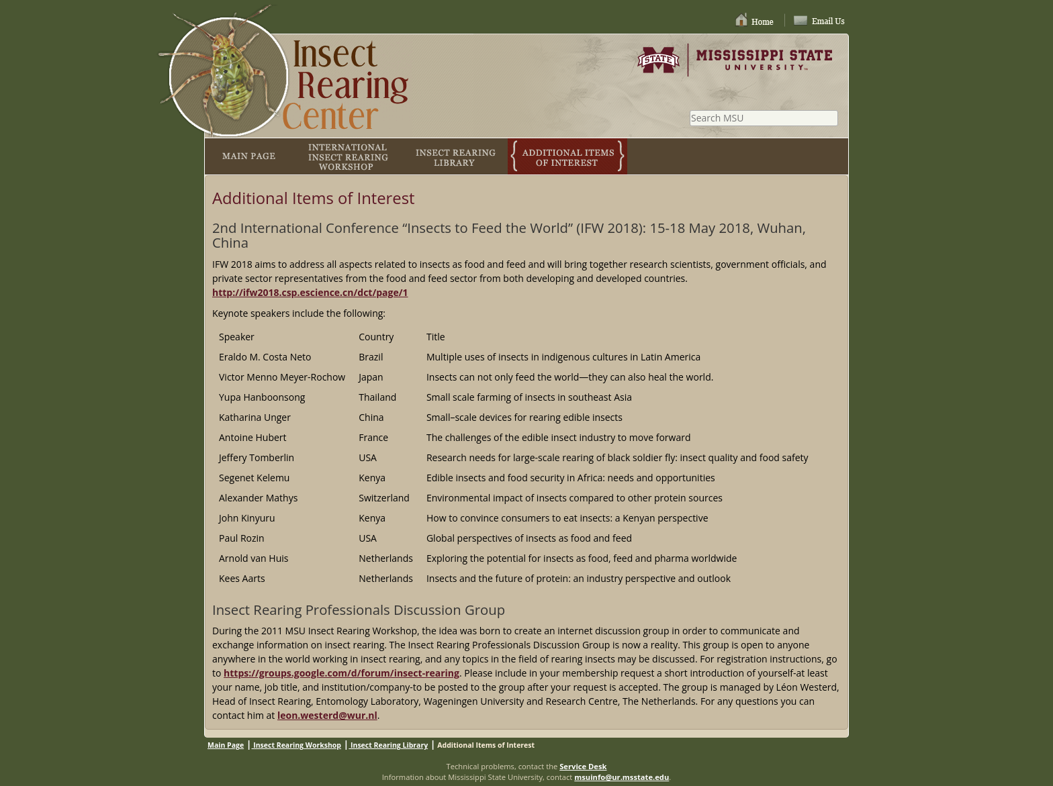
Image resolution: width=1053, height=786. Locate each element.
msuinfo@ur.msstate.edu (621, 777)
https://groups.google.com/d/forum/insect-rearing (341, 673)
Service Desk (582, 766)
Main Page (226, 745)
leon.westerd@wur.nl (327, 715)
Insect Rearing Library (388, 745)
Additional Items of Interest (485, 745)
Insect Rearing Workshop (296, 745)
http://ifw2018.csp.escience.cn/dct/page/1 (310, 292)
